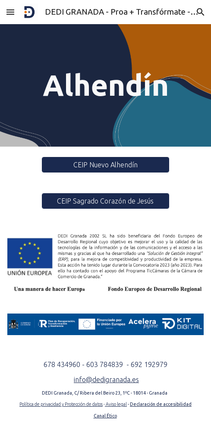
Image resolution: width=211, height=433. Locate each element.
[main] (105, 85)
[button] (10, 12)
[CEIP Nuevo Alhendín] (105, 165)
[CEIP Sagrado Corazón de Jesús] (105, 201)
